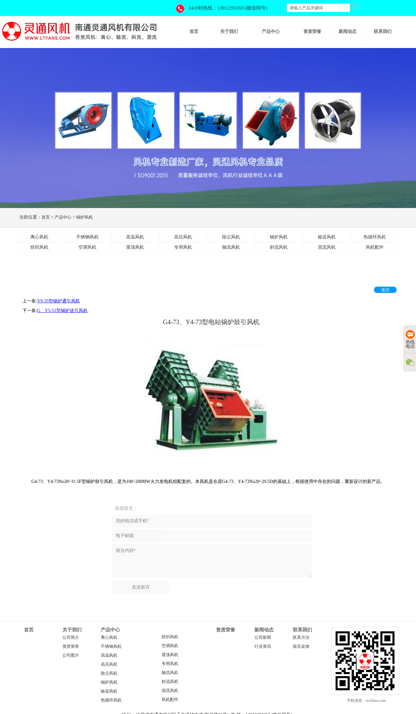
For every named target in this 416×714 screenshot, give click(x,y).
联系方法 (301, 637)
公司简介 (70, 637)
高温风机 (109, 655)
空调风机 (170, 646)
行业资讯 (262, 646)
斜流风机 (170, 681)
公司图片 (70, 655)
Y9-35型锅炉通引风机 (58, 301)
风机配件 (170, 699)
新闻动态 (264, 629)
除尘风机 (109, 673)
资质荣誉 (70, 646)
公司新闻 (262, 637)
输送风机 (109, 691)
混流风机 (170, 690)
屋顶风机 (170, 655)
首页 (46, 217)
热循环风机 (111, 700)
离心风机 (109, 637)
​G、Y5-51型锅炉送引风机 (62, 310)
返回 (385, 289)
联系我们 (302, 629)
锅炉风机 (84, 217)
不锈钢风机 (111, 646)
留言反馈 (301, 646)
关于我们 (72, 629)
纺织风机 (170, 637)
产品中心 (63, 217)
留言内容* (212, 560)
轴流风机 (170, 672)
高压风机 (109, 664)
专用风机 (170, 664)
